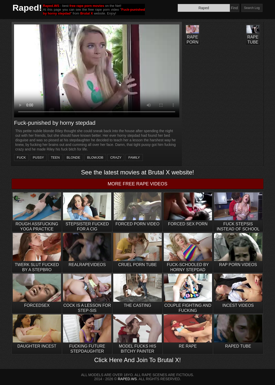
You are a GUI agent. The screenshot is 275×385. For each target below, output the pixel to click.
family (134, 157)
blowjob (95, 157)
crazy (115, 157)
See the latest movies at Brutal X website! (137, 172)
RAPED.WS (127, 379)
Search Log (252, 8)
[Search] (204, 8)
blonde (73, 157)
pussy (38, 157)
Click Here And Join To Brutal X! (137, 359)
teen (55, 157)
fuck (21, 157)
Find (234, 8)
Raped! (27, 7)
